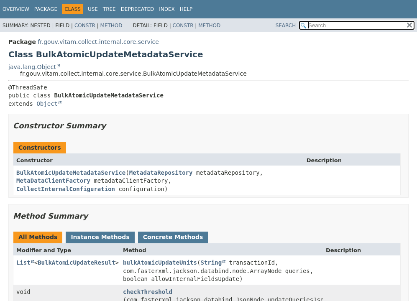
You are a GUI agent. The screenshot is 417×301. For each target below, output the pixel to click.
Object (47, 103)
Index (167, 9)
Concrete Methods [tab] (173, 237)
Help (186, 9)
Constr (84, 25)
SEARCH (286, 25)
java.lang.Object (32, 67)
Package (45, 9)
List (23, 262)
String (211, 262)
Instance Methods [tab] (100, 237)
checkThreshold (147, 291)
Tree (109, 9)
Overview (16, 9)
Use (93, 9)
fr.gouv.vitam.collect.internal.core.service (98, 41)
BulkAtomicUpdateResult (76, 262)
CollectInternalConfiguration (65, 189)
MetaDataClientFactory (53, 180)
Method (111, 25)
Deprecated (137, 9)
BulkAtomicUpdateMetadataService (70, 172)
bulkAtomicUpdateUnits (160, 262)
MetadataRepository (161, 172)
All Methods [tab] (37, 237)
